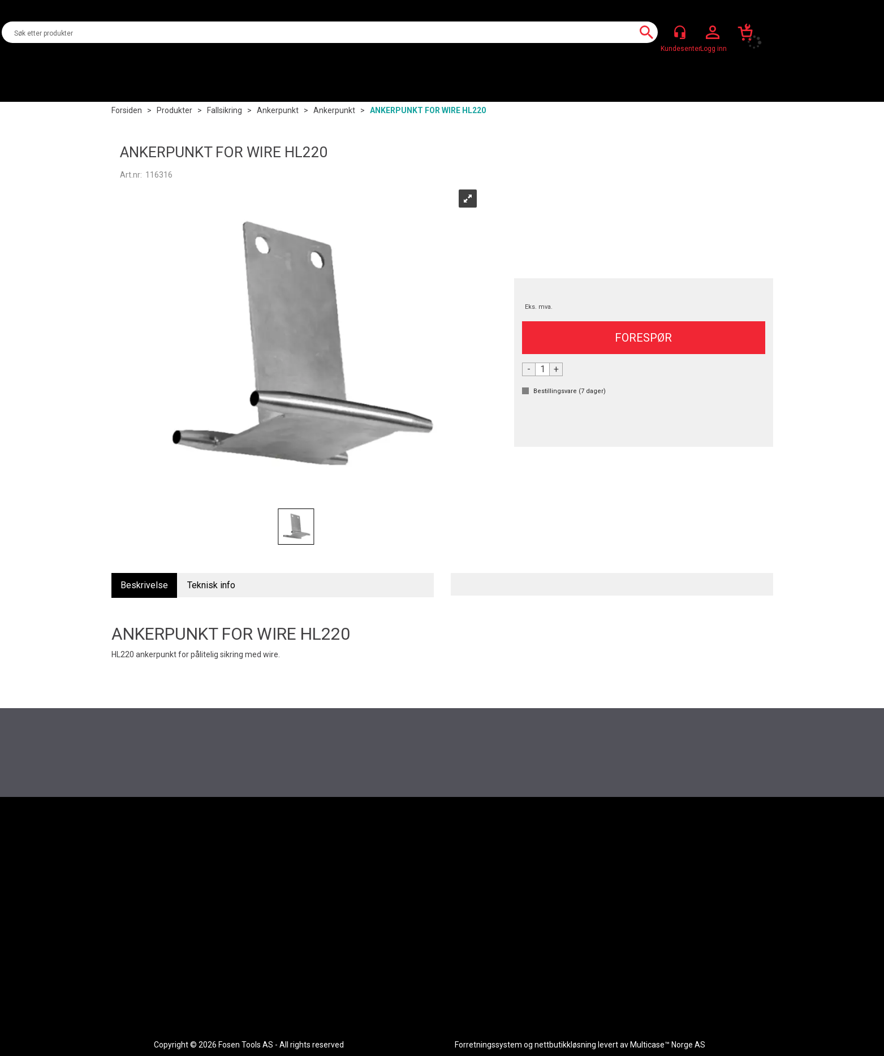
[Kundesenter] (680, 32)
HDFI (373, 960)
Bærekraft (383, 973)
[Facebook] (701, 830)
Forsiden (126, 110)
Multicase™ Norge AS (667, 1044)
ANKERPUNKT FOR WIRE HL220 (428, 110)
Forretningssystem (488, 1044)
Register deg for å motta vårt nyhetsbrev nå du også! (442, 732)
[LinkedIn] (750, 830)
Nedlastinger (170, 934)
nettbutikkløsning (565, 1044)
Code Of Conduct (178, 947)
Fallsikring (224, 110)
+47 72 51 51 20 (619, 952)
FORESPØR (643, 337)
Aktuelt (378, 922)
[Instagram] (726, 830)
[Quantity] (542, 369)
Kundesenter (170, 922)
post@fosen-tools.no (624, 964)
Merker (377, 934)
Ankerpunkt (278, 110)
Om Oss (379, 947)
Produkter (174, 110)
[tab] (144, 585)
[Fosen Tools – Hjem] (173, 829)
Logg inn (712, 32)
